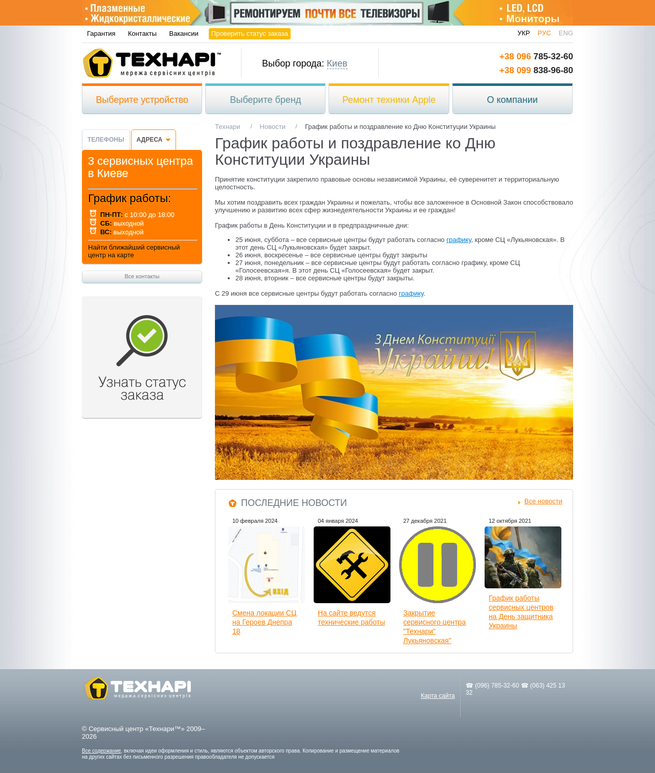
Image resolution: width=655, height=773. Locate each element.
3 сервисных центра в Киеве (140, 167)
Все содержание (101, 751)
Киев (337, 63)
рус (544, 33)
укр (523, 33)
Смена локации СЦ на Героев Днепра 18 (264, 622)
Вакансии (184, 33)
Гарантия (101, 33)
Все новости (543, 501)
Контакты (142, 33)
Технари (152, 63)
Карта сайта (438, 695)
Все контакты (141, 276)
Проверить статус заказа (249, 33)
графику (458, 240)
